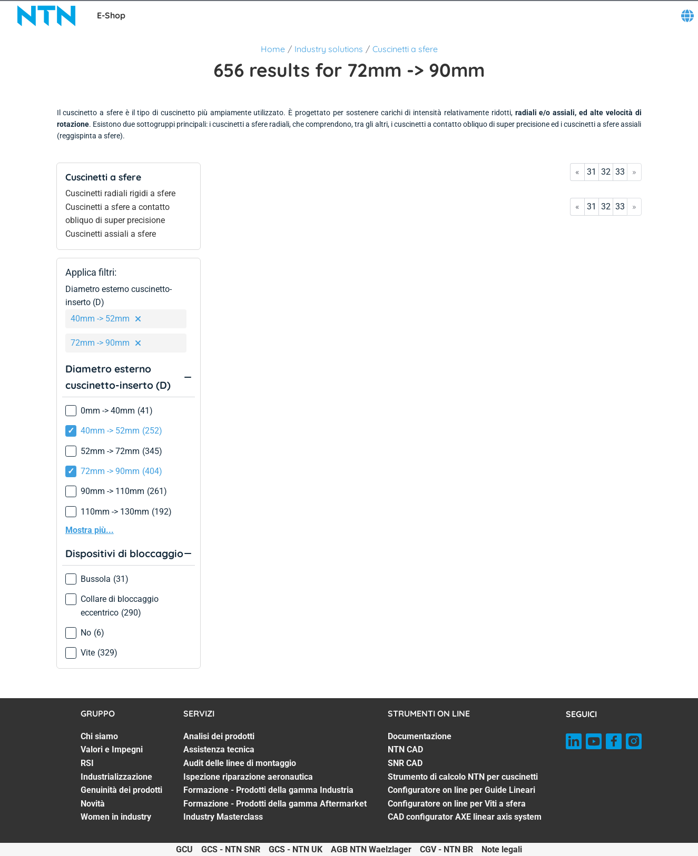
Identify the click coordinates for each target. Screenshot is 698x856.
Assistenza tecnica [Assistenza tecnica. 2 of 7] (218, 749)
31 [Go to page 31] (591, 172)
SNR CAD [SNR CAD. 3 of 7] (405, 763)
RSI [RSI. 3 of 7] (87, 763)
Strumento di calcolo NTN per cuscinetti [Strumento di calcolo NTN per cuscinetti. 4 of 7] (463, 777)
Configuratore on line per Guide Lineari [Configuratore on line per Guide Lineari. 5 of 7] (461, 790)
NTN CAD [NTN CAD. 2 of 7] (405, 749)
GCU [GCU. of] (184, 849)
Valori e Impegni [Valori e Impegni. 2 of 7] (112, 749)
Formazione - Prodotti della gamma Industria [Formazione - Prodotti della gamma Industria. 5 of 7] (268, 790)
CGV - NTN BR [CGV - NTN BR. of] (446, 849)
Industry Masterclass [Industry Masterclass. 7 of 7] (223, 817)
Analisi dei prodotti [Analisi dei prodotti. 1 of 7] (218, 736)
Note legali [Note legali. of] (501, 849)
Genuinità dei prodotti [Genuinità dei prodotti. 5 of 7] (121, 790)
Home (273, 49)
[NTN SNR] (46, 15)
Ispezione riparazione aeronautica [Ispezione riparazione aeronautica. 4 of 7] (248, 777)
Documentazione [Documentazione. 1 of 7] (419, 736)
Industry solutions (328, 49)
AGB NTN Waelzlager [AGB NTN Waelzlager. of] (371, 849)
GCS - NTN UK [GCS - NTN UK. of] (295, 849)
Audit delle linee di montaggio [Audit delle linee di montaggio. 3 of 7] (239, 763)
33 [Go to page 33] (620, 172)
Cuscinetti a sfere (405, 49)
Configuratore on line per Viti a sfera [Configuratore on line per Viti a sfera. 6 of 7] (457, 804)
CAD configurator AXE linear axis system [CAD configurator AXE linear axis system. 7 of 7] (465, 817)
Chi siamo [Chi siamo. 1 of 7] (99, 736)
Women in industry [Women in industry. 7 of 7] (116, 817)
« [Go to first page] (577, 172)
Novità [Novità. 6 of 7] (93, 804)
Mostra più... (89, 530)
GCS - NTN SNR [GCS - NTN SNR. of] (230, 849)
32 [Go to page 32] (606, 172)
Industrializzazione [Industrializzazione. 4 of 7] (116, 777)
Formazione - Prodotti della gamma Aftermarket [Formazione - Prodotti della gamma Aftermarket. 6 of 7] (275, 804)
